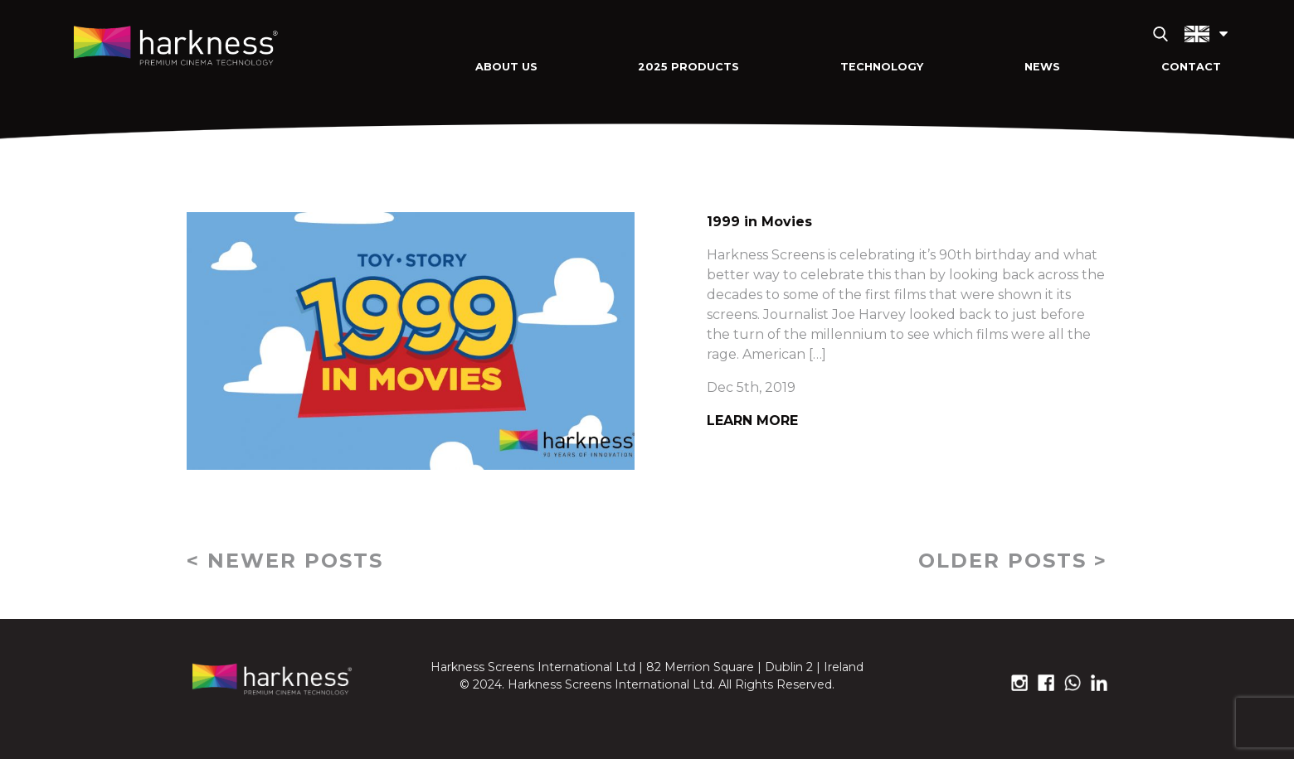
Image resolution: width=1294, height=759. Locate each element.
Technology (881, 66)
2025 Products (688, 66)
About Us (506, 66)
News (1042, 66)
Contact (1191, 66)
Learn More (752, 420)
